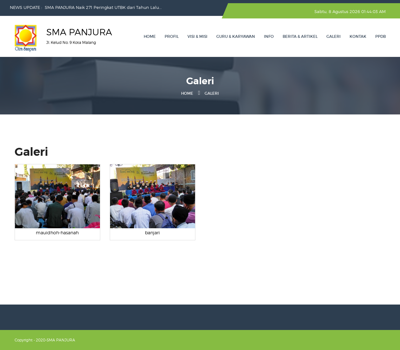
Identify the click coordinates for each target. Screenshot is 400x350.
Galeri (333, 36)
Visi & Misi (197, 36)
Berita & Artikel (300, 36)
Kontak (358, 36)
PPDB (380, 36)
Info (269, 36)
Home (150, 36)
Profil (172, 36)
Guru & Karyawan (235, 36)
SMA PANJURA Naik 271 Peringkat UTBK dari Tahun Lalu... (103, 7)
